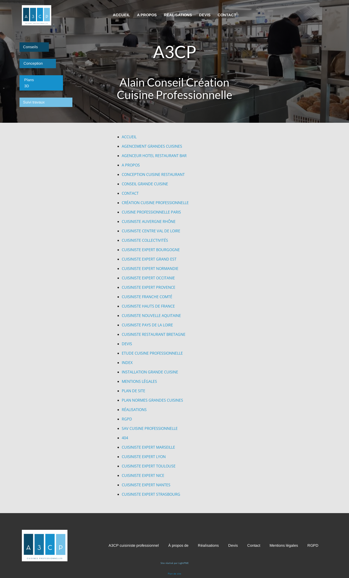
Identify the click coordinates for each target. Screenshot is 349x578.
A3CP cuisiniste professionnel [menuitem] (134, 545)
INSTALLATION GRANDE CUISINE (150, 372)
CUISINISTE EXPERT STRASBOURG (151, 494)
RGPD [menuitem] (312, 545)
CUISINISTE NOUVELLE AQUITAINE (151, 315)
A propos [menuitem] (147, 15)
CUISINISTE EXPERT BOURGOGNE (151, 249)
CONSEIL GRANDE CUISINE (145, 183)
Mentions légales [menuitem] (284, 545)
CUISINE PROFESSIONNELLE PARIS (151, 212)
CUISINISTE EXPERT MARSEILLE (148, 447)
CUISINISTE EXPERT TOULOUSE (149, 466)
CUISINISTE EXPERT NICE (143, 475)
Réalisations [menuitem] (178, 15)
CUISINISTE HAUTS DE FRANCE (148, 306)
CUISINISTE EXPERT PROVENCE (148, 287)
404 (125, 437)
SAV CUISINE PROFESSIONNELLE (150, 428)
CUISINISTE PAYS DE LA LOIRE (147, 325)
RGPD (127, 419)
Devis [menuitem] (205, 15)
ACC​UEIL (129, 136)
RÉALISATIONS (134, 409)
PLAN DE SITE (133, 390)
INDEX (127, 362)
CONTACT (130, 193)
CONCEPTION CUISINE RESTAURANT (153, 174)
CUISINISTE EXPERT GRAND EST (149, 259)
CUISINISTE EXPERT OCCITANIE (148, 278)
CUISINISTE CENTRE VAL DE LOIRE (151, 231)
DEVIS (127, 343)
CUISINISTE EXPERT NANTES (146, 484)
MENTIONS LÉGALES (139, 381)
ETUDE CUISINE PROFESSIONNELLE (152, 353)
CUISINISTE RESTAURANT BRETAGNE (153, 334)
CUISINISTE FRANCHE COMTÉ (147, 296)
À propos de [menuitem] (178, 545)
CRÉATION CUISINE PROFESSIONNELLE (155, 202)
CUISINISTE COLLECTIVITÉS (145, 240)
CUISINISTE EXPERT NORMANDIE (150, 268)
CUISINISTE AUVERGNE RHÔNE (149, 221)
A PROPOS (131, 165)
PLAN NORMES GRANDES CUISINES (152, 400)
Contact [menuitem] (227, 15)
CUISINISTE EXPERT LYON (144, 456)
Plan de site (174, 573)
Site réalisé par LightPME (175, 563)
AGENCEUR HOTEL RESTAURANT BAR (154, 155)
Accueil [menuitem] (121, 15)
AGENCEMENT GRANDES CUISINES (152, 146)
